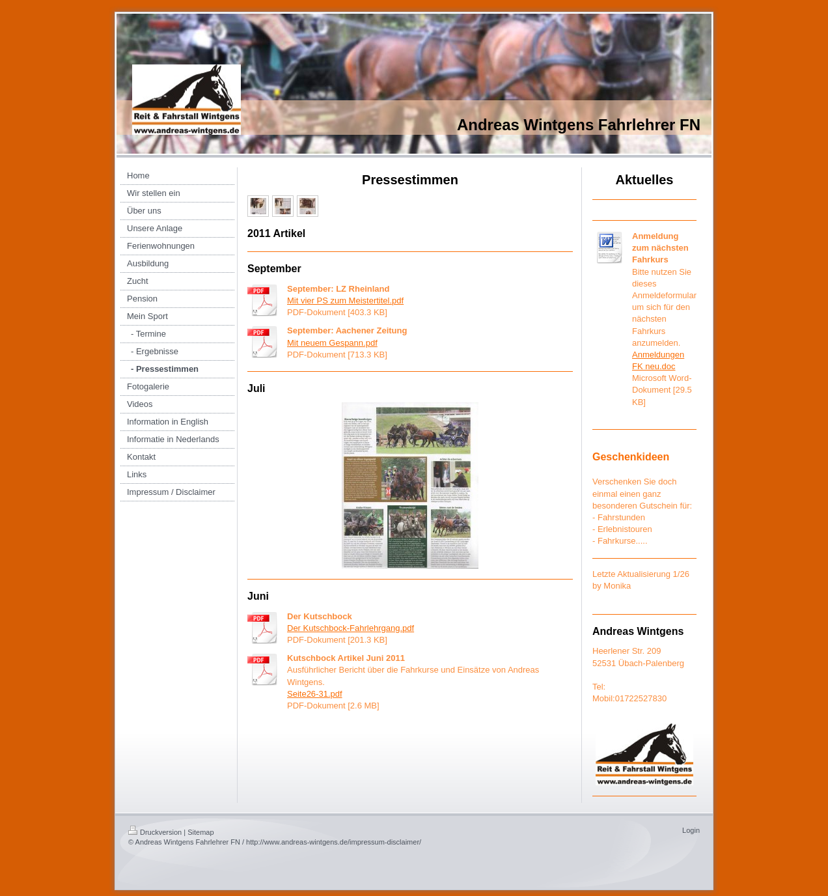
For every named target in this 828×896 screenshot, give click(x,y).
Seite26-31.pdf (314, 694)
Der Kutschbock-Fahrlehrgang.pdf (350, 628)
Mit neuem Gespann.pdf (332, 343)
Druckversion (155, 832)
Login (691, 830)
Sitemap (200, 832)
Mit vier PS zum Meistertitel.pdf (345, 300)
